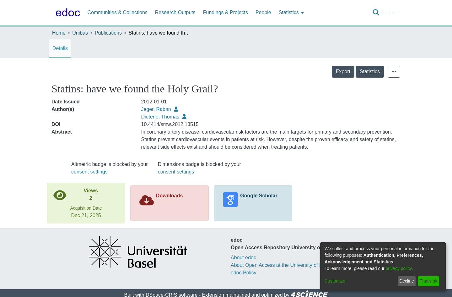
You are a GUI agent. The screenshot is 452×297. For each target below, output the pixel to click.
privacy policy (399, 268)
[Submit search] (376, 12)
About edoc (243, 257)
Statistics (370, 71)
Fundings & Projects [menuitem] (225, 12)
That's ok (428, 280)
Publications (108, 33)
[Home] (66, 12)
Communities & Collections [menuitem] (118, 12)
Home (59, 33)
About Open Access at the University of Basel (281, 265)
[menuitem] (290, 12)
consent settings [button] (89, 171)
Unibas (80, 33)
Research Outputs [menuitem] (175, 12)
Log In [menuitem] (389, 12)
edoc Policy (243, 272)
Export (343, 71)
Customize (335, 280)
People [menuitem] (263, 12)
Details (60, 48)
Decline (406, 280)
